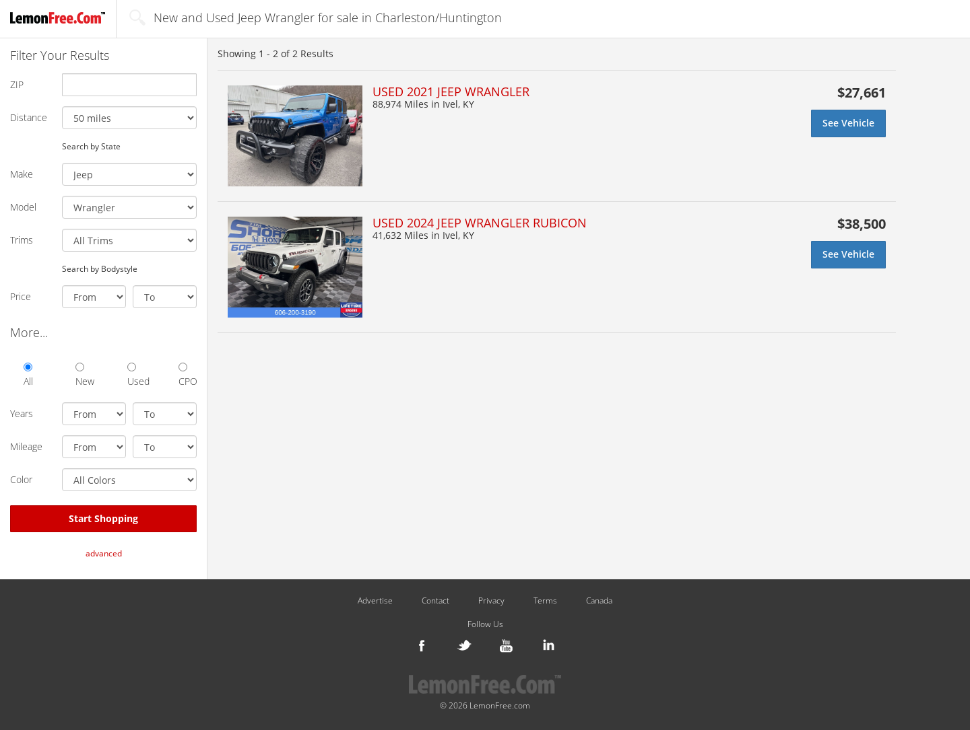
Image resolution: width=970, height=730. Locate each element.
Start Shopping (103, 518)
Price (20, 296)
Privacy (491, 601)
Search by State (91, 146)
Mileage (26, 446)
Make (21, 174)
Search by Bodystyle (99, 268)
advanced (104, 553)
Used (136, 375)
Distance (28, 117)
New (84, 375)
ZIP (17, 84)
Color (21, 479)
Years (21, 413)
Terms (545, 601)
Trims (21, 239)
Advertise (375, 601)
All (28, 375)
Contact (435, 601)
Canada (599, 601)
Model (23, 206)
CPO (188, 375)
